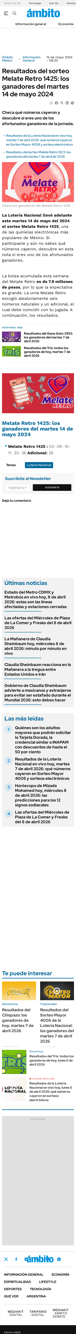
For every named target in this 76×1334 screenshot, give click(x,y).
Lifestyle (47, 1282)
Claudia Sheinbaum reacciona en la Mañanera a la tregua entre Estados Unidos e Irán (37, 669)
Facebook (16, 1259)
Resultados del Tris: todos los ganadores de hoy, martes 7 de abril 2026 (47, 352)
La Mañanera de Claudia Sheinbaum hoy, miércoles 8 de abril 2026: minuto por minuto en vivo (35, 646)
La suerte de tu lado (43, 1078)
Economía (66, 24)
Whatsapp (59, 1259)
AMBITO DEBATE (61, 1313)
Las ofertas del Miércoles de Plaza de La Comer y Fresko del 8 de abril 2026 (38, 622)
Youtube (48, 1259)
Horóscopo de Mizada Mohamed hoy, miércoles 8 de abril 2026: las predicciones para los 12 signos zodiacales (40, 795)
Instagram (26, 1259)
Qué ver (11, 1296)
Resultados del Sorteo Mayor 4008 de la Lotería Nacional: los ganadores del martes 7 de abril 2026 (57, 1025)
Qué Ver (54, 3)
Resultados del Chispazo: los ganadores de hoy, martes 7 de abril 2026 (18, 1020)
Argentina (36, 1296)
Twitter (6, 1259)
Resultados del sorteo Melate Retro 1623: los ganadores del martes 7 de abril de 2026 (38, 154)
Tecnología (35, 3)
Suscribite (52, 487)
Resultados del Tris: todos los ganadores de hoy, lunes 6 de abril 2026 (51, 1060)
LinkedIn (37, 1259)
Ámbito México (7, 59)
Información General (32, 59)
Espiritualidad (17, 1282)
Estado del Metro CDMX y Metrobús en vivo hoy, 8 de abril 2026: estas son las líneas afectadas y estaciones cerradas (35, 599)
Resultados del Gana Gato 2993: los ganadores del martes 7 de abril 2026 (48, 337)
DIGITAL (16, 1313)
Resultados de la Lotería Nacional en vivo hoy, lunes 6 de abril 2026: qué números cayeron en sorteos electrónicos (50, 1091)
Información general (30, 24)
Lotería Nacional (39, 465)
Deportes (13, 1289)
